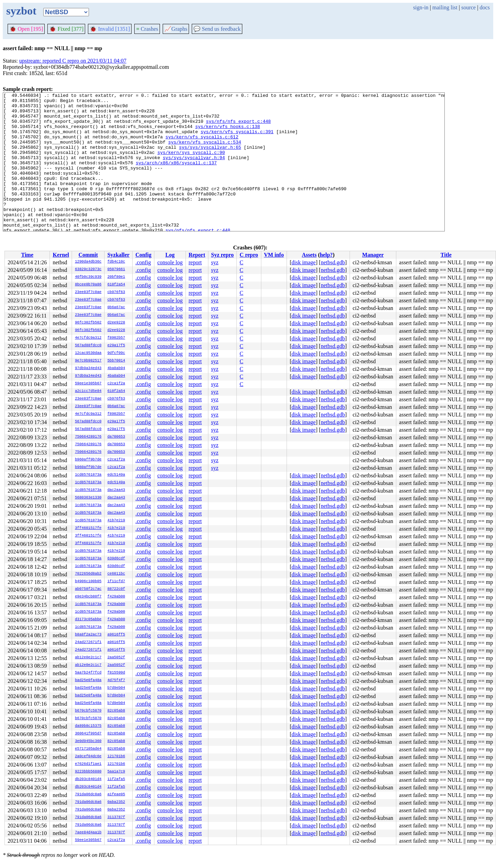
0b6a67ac (116, 307)
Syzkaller (118, 255)
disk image (303, 262)
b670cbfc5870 (88, 710)
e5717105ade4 (88, 748)
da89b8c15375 (88, 726)
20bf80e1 (116, 277)
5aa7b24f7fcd (88, 672)
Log (170, 255)
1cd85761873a (88, 475)
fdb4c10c (116, 261)
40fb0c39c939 (88, 277)
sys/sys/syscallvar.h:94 (194, 171)
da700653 (116, 436)
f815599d (116, 672)
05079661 (116, 269)
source (468, 7)
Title (446, 255)
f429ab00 (116, 596)
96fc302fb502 (88, 322)
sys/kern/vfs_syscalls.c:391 (236, 140)
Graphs (175, 29)
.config (143, 262)
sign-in (420, 7)
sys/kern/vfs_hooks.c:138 (227, 133)
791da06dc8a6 (88, 794)
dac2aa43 (116, 490)
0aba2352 (116, 802)
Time (27, 255)
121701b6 (116, 756)
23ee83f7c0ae (88, 292)
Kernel (61, 255)
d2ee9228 (116, 322)
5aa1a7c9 (116, 771)
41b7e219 (116, 520)
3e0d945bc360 (88, 741)
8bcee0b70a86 (88, 284)
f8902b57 (116, 338)
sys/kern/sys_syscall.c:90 (191, 165)
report (195, 262)
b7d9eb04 (116, 688)
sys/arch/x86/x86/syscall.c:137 (176, 177)
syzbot (21, 10)
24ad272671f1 (88, 642)
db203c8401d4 (88, 779)
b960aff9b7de (88, 459)
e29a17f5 (116, 345)
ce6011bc (116, 573)
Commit (88, 255)
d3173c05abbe (88, 619)
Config (143, 255)
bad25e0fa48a (88, 680)
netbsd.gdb (333, 262)
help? (326, 255)
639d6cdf (116, 558)
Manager (373, 255)
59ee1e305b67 (88, 383)
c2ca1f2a (116, 383)
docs (485, 7)
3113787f (116, 817)
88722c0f (116, 589)
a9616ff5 (116, 634)
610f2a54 (116, 284)
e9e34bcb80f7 (88, 596)
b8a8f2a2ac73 (88, 634)
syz (214, 262)
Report (197, 255)
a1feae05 (116, 794)
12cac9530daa (88, 353)
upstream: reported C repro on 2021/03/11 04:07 (73, 61)
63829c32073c (88, 269)
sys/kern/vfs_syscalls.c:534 (204, 152)
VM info (274, 255)
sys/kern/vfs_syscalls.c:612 (201, 146)
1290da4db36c (88, 261)
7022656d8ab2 (88, 573)
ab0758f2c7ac (88, 589)
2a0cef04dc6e (88, 756)
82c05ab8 (116, 710)
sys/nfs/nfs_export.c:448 (238, 127)
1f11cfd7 (116, 581)
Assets (309, 255)
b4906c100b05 (88, 581)
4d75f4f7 (116, 680)
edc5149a (116, 475)
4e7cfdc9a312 (88, 338)
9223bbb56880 (88, 771)
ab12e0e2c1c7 (88, 657)
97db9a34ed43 (88, 368)
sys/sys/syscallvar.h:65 (210, 158)
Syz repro (222, 255)
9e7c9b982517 (88, 360)
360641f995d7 (88, 733)
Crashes (147, 29)
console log (169, 262)
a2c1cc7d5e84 (88, 391)
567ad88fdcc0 (88, 345)
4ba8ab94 (116, 368)
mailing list (444, 7)
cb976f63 (116, 292)
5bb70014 (116, 360)
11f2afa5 (116, 779)
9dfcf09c (116, 353)
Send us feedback (217, 29)
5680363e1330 (88, 497)
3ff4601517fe (88, 528)
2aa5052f (116, 657)
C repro (249, 255)
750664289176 (88, 436)
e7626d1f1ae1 (88, 764)
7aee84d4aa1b (88, 832)
